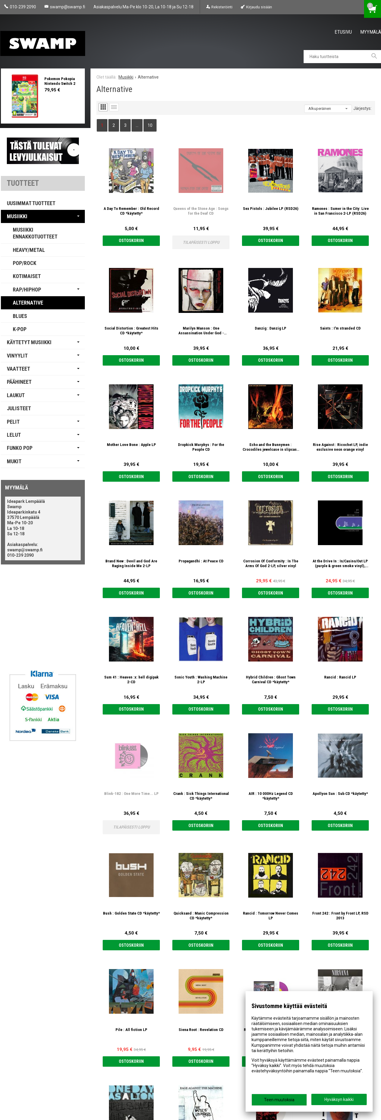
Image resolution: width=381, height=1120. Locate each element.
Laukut (16, 395)
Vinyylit (17, 355)
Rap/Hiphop (27, 289)
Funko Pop (19, 448)
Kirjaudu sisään (259, 7)
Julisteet (19, 408)
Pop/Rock (24, 263)
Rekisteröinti (221, 7)
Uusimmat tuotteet (31, 203)
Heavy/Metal (29, 250)
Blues (20, 316)
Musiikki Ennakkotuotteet (35, 233)
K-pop (19, 329)
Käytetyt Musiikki (29, 342)
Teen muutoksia (279, 1099)
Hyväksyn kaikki (339, 1099)
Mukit (14, 461)
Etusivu (343, 32)
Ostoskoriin (131, 240)
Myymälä (370, 32)
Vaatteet (18, 369)
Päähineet (19, 382)
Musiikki (17, 216)
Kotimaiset (27, 276)
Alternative (28, 303)
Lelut (14, 435)
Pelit (13, 422)
